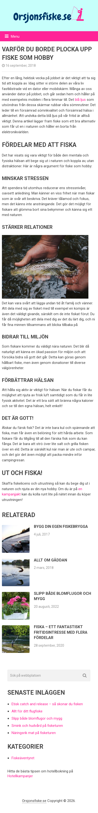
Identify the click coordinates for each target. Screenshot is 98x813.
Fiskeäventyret (23, 758)
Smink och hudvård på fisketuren (37, 725)
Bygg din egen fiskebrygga (61, 526)
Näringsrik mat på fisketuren (34, 733)
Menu (15, 36)
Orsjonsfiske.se (34, 801)
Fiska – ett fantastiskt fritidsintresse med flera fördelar (60, 632)
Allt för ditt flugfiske (27, 711)
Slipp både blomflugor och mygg (37, 718)
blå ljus (80, 99)
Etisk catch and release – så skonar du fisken (47, 704)
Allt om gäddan (50, 560)
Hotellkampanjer (20, 776)
